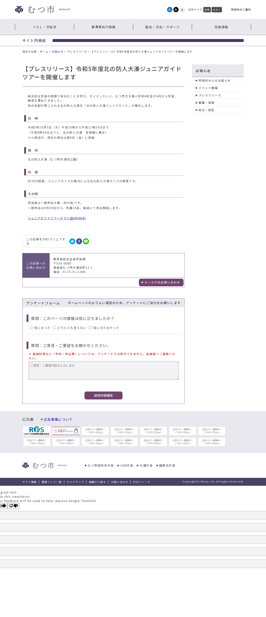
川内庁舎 (126, 465)
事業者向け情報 (103, 26)
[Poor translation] (13, 506)
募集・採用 (206, 103)
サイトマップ (75, 482)
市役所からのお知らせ (214, 80)
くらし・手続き (44, 26)
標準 (207, 9)
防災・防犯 (206, 110)
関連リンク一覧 (52, 482)
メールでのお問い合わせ (162, 282)
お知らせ (57, 51)
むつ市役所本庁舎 (101, 465)
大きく (217, 9)
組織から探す (97, 482)
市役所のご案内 (241, 9)
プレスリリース (77, 51)
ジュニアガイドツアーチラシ (57, 218)
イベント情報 (208, 88)
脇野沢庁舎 (167, 465)
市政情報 (221, 26)
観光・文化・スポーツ (162, 26)
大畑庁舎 (146, 465)
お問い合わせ (119, 482)
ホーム (44, 51)
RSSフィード (141, 482)
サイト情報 (29, 482)
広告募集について (58, 419)
